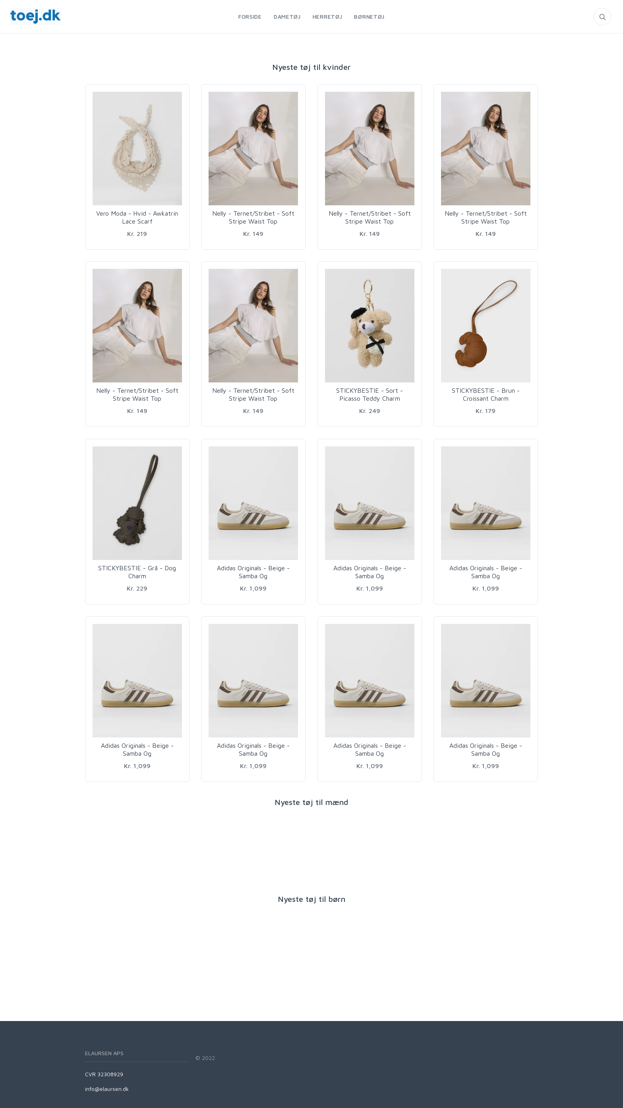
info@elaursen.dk (107, 1088)
